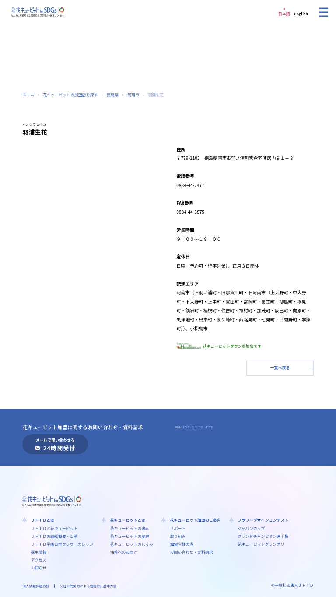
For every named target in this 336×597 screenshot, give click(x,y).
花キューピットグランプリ (261, 544)
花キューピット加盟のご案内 (195, 520)
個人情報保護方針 (35, 585)
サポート (178, 528)
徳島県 (113, 95)
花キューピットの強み (129, 528)
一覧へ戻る (280, 368)
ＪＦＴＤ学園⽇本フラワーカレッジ (62, 544)
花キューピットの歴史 (129, 536)
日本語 (284, 14)
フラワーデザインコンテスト (263, 520)
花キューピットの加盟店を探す (70, 95)
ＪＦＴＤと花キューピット (54, 528)
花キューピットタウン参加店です (218, 346)
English (301, 14)
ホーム (28, 95)
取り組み (178, 536)
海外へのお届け (124, 552)
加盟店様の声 (182, 544)
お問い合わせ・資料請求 (191, 552)
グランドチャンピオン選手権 (263, 536)
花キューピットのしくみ (132, 544)
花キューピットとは (127, 520)
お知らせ (38, 568)
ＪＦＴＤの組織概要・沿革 (54, 536)
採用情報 (38, 552)
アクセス (38, 560)
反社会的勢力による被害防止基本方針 (88, 585)
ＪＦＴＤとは (42, 520)
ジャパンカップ (251, 528)
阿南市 (133, 95)
